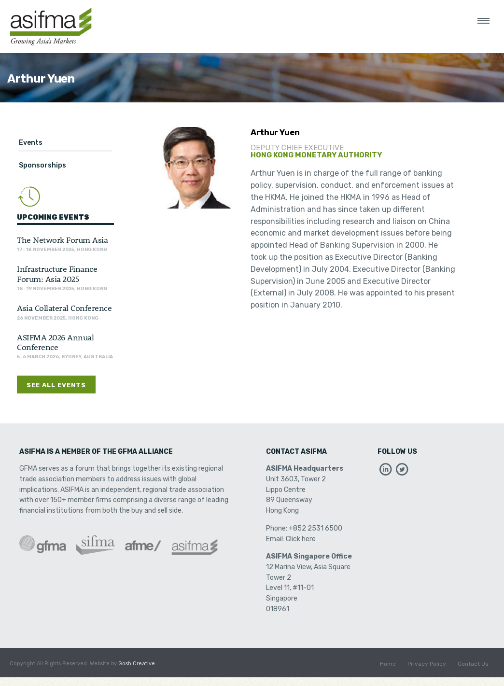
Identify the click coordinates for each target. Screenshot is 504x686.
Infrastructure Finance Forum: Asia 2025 (57, 273)
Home (388, 663)
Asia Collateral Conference (64, 307)
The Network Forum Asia (62, 239)
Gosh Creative (136, 663)
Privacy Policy (426, 663)
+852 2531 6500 (315, 528)
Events (30, 143)
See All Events (56, 385)
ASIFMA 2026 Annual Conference (55, 342)
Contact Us (473, 663)
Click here (301, 539)
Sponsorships (42, 165)
